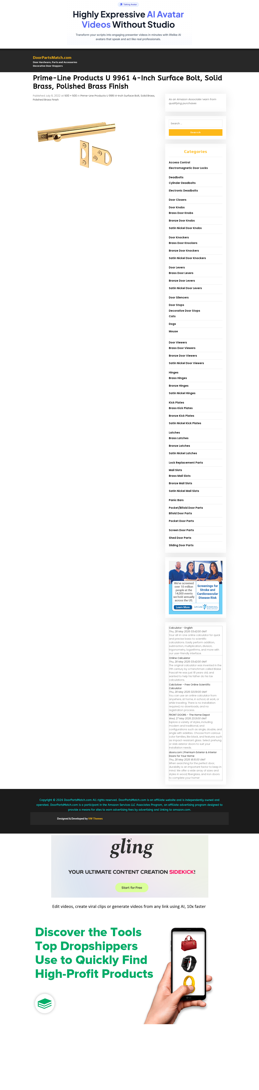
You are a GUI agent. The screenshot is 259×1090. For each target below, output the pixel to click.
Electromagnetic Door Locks (188, 168)
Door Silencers (179, 297)
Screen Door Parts (181, 530)
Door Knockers (179, 237)
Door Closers (177, 200)
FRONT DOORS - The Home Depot (189, 715)
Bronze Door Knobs (182, 220)
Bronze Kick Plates (181, 416)
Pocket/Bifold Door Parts (186, 508)
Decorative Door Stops (184, 311)
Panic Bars (176, 500)
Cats (172, 316)
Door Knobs (177, 207)
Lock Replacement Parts (186, 462)
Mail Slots (175, 470)
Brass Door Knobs (181, 213)
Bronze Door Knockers (184, 250)
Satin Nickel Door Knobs (185, 228)
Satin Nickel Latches (183, 453)
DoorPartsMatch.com (52, 57)
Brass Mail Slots (180, 476)
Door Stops (176, 305)
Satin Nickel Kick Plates (185, 423)
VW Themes (95, 818)
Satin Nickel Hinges (182, 393)
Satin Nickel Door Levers (185, 288)
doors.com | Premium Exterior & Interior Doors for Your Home (193, 754)
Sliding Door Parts (181, 545)
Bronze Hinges (179, 386)
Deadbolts (176, 177)
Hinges (173, 372)
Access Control (179, 162)
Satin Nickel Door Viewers (186, 363)
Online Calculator (179, 658)
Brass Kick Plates (181, 408)
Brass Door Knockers (183, 243)
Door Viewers (178, 342)
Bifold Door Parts (180, 513)
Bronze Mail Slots (180, 483)
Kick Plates (176, 402)
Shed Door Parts (180, 538)
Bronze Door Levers (182, 280)
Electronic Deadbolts (183, 190)
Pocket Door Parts (181, 521)
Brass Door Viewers (182, 348)
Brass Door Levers (181, 273)
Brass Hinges (178, 378)
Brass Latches (179, 438)
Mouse (173, 331)
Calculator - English (181, 628)
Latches (174, 432)
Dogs (172, 324)
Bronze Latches (179, 446)
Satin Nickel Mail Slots (184, 491)
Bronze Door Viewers (183, 355)
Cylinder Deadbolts (182, 183)
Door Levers (177, 267)
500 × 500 (71, 95)
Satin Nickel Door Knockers (187, 258)
